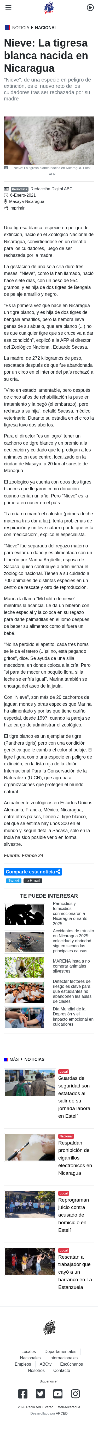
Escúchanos (71, 1364)
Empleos (23, 1364)
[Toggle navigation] (7, 8)
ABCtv (45, 1364)
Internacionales (63, 1358)
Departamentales (60, 1351)
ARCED (62, 1413)
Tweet (13, 880)
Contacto (61, 1370)
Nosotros (36, 1370)
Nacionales (30, 1358)
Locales (28, 1351)
